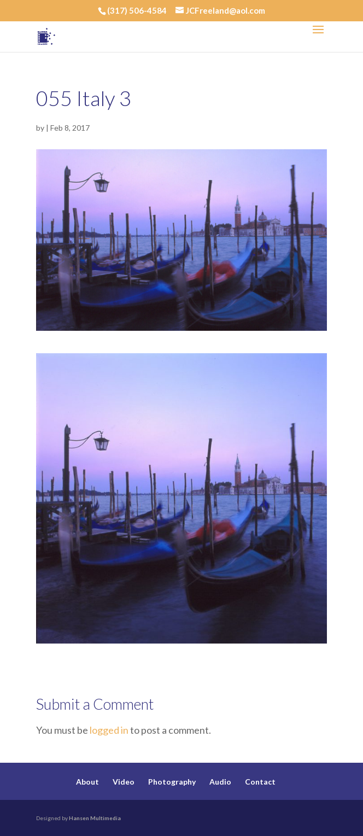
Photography (172, 781)
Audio (220, 781)
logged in (109, 730)
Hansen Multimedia (95, 818)
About (87, 781)
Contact (260, 781)
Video (123, 781)
